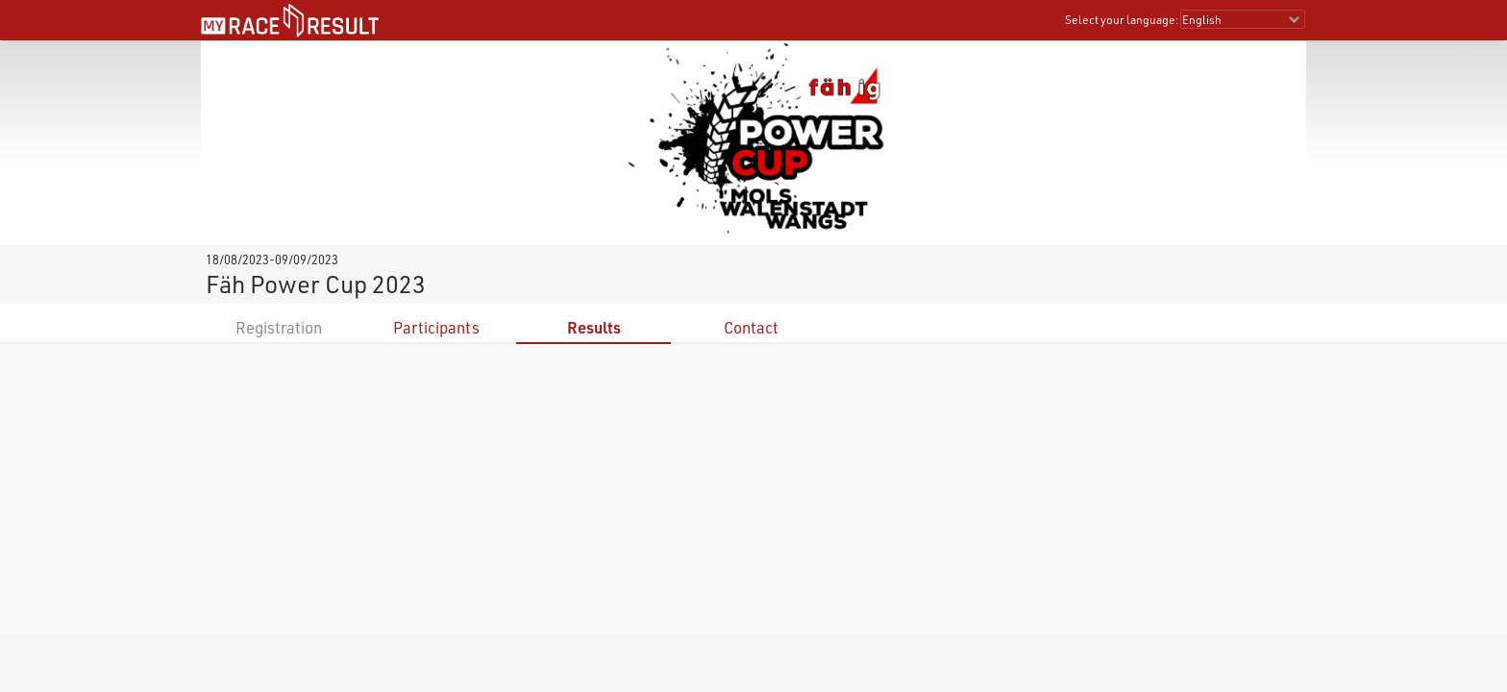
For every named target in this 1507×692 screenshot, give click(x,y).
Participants (436, 327)
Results (594, 327)
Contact (751, 327)
